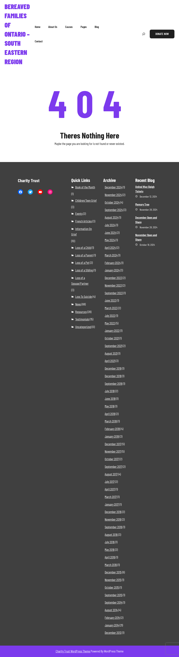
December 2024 (113, 187)
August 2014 (111, 610)
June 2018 (110, 398)
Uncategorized (83, 327)
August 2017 (111, 474)
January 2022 (112, 330)
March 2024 (111, 255)
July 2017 (109, 481)
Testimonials (82, 319)
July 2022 (110, 315)
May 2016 (109, 549)
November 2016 (113, 519)
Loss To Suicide (83, 296)
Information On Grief (81, 231)
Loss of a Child (83, 247)
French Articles (83, 221)
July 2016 (110, 542)
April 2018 (110, 414)
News (78, 304)
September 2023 (114, 293)
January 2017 (112, 504)
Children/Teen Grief (86, 200)
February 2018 (112, 429)
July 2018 (110, 391)
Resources (81, 312)
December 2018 (113, 376)
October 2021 (112, 338)
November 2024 (113, 195)
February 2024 (112, 263)
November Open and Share (146, 237)
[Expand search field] (143, 34)
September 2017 (113, 466)
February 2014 (112, 617)
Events (78, 213)
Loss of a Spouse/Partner (80, 280)
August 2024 (111, 217)
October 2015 (112, 587)
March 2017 (111, 497)
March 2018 (111, 421)
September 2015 (113, 595)
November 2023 (113, 285)
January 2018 (112, 436)
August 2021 (111, 353)
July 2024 (110, 225)
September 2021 (113, 346)
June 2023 (110, 300)
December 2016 (113, 512)
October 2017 (112, 459)
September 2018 (113, 383)
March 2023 (111, 308)
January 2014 (112, 625)
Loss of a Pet (82, 262)
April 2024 (110, 247)
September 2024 (114, 210)
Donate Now (162, 34)
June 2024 (110, 232)
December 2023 (113, 278)
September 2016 (113, 527)
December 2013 (113, 632)
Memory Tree (142, 204)
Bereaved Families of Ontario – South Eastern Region (17, 34)
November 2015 (113, 580)
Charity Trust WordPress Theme (73, 651)
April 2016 (110, 557)
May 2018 (109, 406)
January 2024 (112, 270)
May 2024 (110, 240)
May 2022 (110, 323)
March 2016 (111, 565)
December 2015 (113, 572)
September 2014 (113, 602)
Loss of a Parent (84, 255)
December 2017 (113, 444)
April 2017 (110, 489)
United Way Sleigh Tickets (144, 189)
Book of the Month (85, 187)
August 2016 (111, 534)
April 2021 (110, 361)
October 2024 (112, 202)
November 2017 (113, 451)
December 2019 (113, 368)
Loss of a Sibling (84, 270)
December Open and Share (146, 220)
